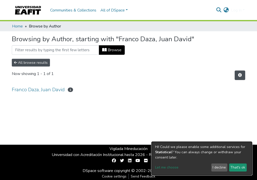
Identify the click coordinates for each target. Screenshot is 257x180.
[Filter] (55, 50)
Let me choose (166, 167)
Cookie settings (114, 176)
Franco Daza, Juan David (38, 89)
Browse (111, 50)
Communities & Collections (73, 10)
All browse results (31, 62)
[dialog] (202, 158)
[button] (226, 10)
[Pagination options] (240, 75)
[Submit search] (219, 10)
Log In (236, 10)
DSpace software (98, 171)
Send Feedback (143, 176)
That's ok (237, 167)
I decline (219, 167)
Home (17, 26)
